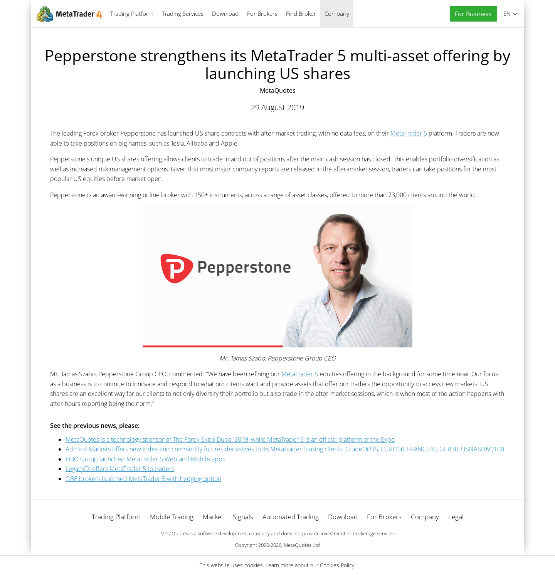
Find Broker (301, 13)
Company (337, 13)
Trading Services (183, 13)
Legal (456, 516)
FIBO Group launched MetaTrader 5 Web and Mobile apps (145, 459)
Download (225, 13)
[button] (471, 14)
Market (213, 516)
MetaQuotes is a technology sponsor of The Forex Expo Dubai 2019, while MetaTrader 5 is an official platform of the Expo (230, 439)
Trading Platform (131, 13)
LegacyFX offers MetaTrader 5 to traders (120, 468)
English (506, 13)
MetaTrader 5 (408, 133)
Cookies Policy (337, 565)
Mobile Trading (171, 516)
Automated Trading (290, 516)
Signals (243, 516)
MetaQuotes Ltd (302, 544)
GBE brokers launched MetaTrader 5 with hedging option (143, 478)
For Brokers (262, 13)
